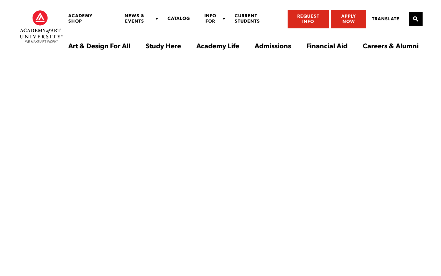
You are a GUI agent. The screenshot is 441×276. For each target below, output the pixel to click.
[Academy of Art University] (41, 26)
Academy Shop (80, 19)
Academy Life (217, 46)
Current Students (247, 19)
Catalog (179, 18)
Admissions (273, 46)
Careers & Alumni (391, 46)
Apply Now (348, 19)
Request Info (308, 19)
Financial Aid (326, 46)
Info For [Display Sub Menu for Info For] (210, 19)
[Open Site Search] (416, 19)
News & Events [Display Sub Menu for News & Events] (135, 19)
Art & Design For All (99, 46)
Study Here (163, 46)
